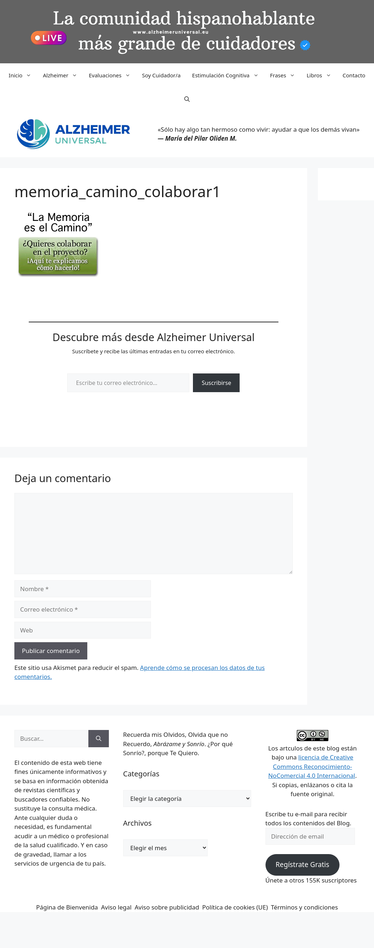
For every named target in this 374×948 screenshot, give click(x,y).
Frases (285, 75)
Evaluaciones (112, 75)
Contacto (354, 75)
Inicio (23, 75)
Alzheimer (63, 75)
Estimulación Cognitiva (228, 75)
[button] (187, 99)
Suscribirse (216, 383)
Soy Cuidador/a (161, 75)
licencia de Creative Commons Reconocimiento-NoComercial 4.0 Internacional (311, 766)
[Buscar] (98, 738)
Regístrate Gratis (302, 864)
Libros (321, 75)
